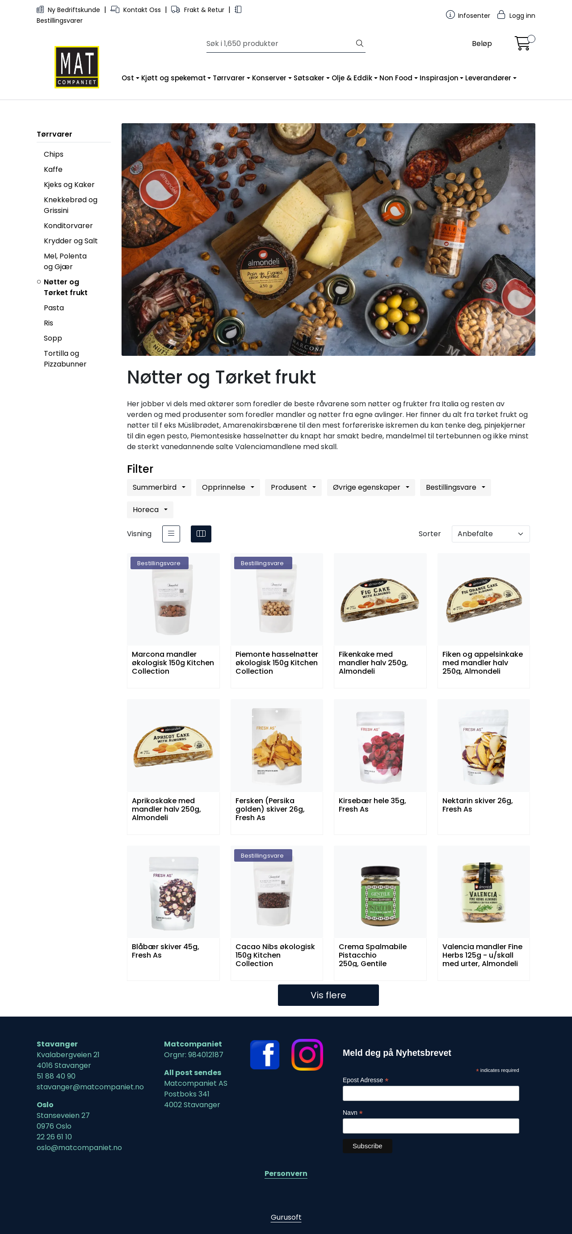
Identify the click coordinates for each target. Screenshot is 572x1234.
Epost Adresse (365, 1080)
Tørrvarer (229, 78)
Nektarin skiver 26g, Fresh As (477, 805)
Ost (128, 78)
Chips (53, 154)
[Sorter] (491, 533)
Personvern (286, 1173)
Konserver (269, 78)
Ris (48, 323)
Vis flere (328, 995)
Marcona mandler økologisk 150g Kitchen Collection (173, 662)
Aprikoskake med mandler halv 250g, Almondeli (166, 808)
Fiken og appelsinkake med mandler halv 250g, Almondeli (482, 662)
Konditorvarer (68, 226)
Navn (353, 1113)
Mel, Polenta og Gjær (65, 261)
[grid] (201, 533)
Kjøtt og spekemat (173, 78)
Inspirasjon (439, 78)
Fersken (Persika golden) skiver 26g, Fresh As (270, 808)
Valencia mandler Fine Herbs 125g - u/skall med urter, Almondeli (482, 954)
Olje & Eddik (352, 78)
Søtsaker (309, 78)
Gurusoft (286, 1217)
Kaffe (53, 169)
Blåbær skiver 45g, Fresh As (165, 951)
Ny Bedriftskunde (69, 9)
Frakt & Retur (198, 9)
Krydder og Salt (71, 241)
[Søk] (280, 44)
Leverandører (488, 78)
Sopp (53, 338)
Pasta (54, 308)
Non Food (395, 78)
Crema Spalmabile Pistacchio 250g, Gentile (373, 954)
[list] (171, 533)
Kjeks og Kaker (69, 184)
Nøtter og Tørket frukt (66, 287)
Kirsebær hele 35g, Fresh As (372, 805)
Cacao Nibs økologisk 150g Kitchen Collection (275, 954)
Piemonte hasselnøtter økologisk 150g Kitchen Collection (277, 662)
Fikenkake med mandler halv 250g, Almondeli (373, 662)
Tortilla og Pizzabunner (65, 358)
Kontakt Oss (136, 9)
